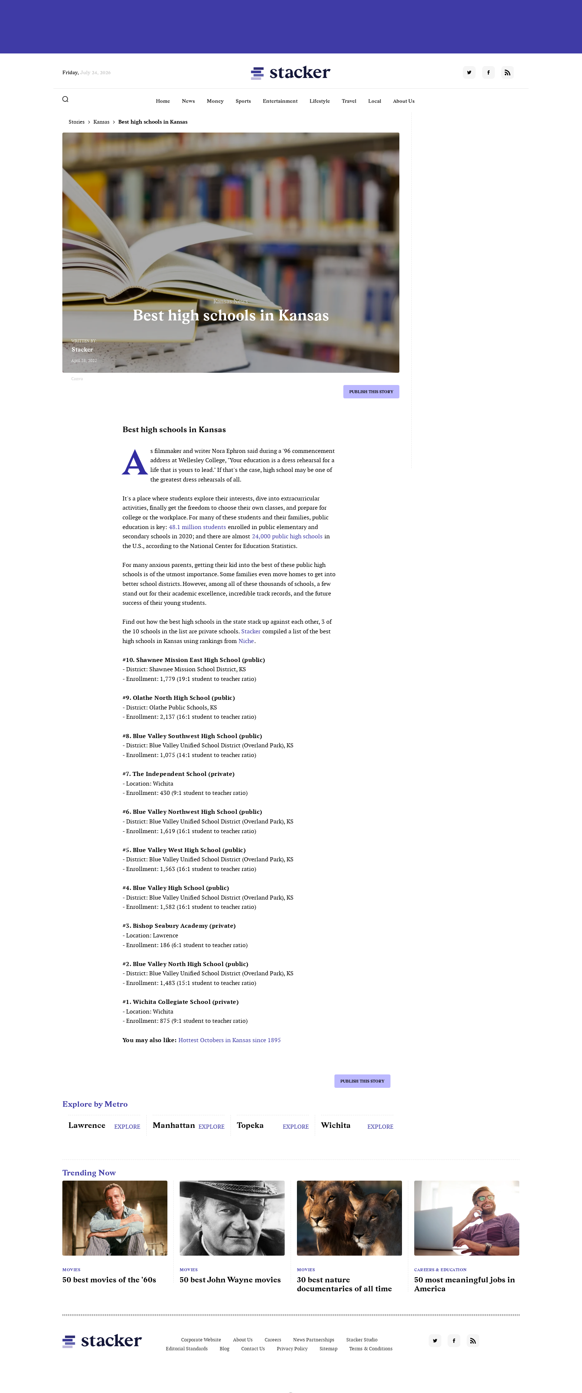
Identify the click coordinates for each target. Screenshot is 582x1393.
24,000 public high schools (287, 536)
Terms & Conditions (371, 1348)
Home (163, 101)
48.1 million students (197, 527)
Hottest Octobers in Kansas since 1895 (230, 1040)
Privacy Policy (292, 1348)
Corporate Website (201, 1340)
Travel (349, 101)
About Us (404, 101)
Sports (243, 101)
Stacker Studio (361, 1340)
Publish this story (371, 391)
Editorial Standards (187, 1348)
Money (215, 101)
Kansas (101, 121)
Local (374, 101)
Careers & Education (440, 1270)
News (188, 101)
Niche (246, 641)
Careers (273, 1340)
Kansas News (230, 301)
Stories (77, 121)
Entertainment (280, 101)
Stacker (82, 349)
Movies (71, 1270)
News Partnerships (313, 1340)
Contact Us (253, 1348)
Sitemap (328, 1348)
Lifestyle (320, 101)
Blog (224, 1348)
